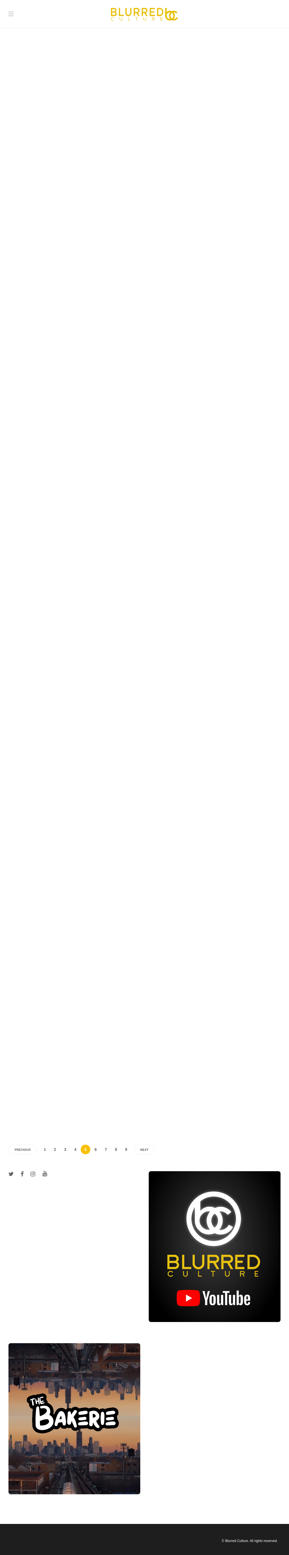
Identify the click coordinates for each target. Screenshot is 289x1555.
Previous (23, 1149)
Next (144, 1149)
